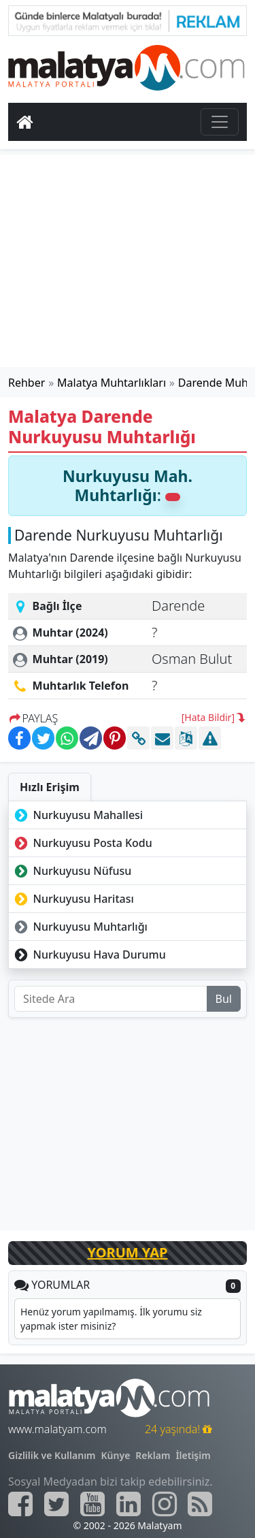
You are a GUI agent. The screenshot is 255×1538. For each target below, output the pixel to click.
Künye (116, 1455)
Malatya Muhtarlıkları (111, 382)
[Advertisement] (128, 260)
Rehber (26, 382)
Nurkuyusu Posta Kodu (82, 842)
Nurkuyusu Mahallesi (77, 814)
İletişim (192, 1455)
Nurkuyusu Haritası (73, 898)
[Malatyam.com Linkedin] (128, 1504)
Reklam (152, 1455)
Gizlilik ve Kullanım (52, 1455)
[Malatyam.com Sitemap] (200, 1504)
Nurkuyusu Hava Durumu (89, 954)
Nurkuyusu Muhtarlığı (80, 926)
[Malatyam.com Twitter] (56, 1504)
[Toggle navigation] (220, 121)
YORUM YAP (128, 1252)
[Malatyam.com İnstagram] (164, 1504)
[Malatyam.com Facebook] (20, 1504)
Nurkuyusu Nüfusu (71, 870)
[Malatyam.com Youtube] (92, 1504)
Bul (224, 998)
